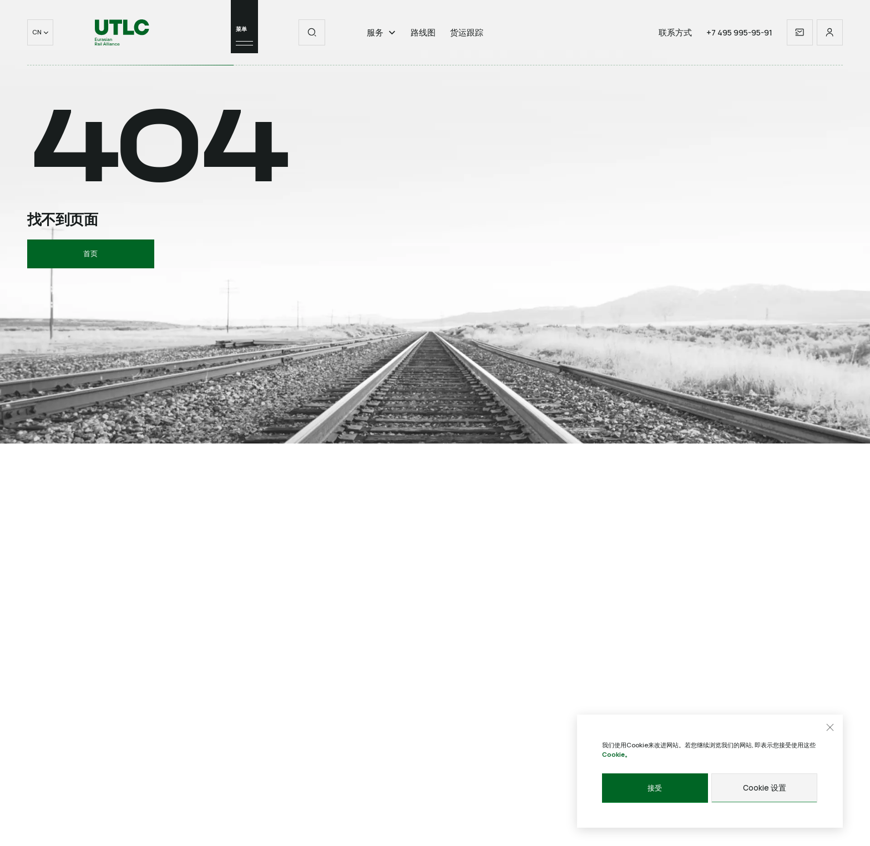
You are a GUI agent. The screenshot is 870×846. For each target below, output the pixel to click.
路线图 (423, 40)
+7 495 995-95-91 (739, 40)
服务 (381, 40)
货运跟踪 (466, 40)
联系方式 (675, 40)
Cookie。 (616, 754)
